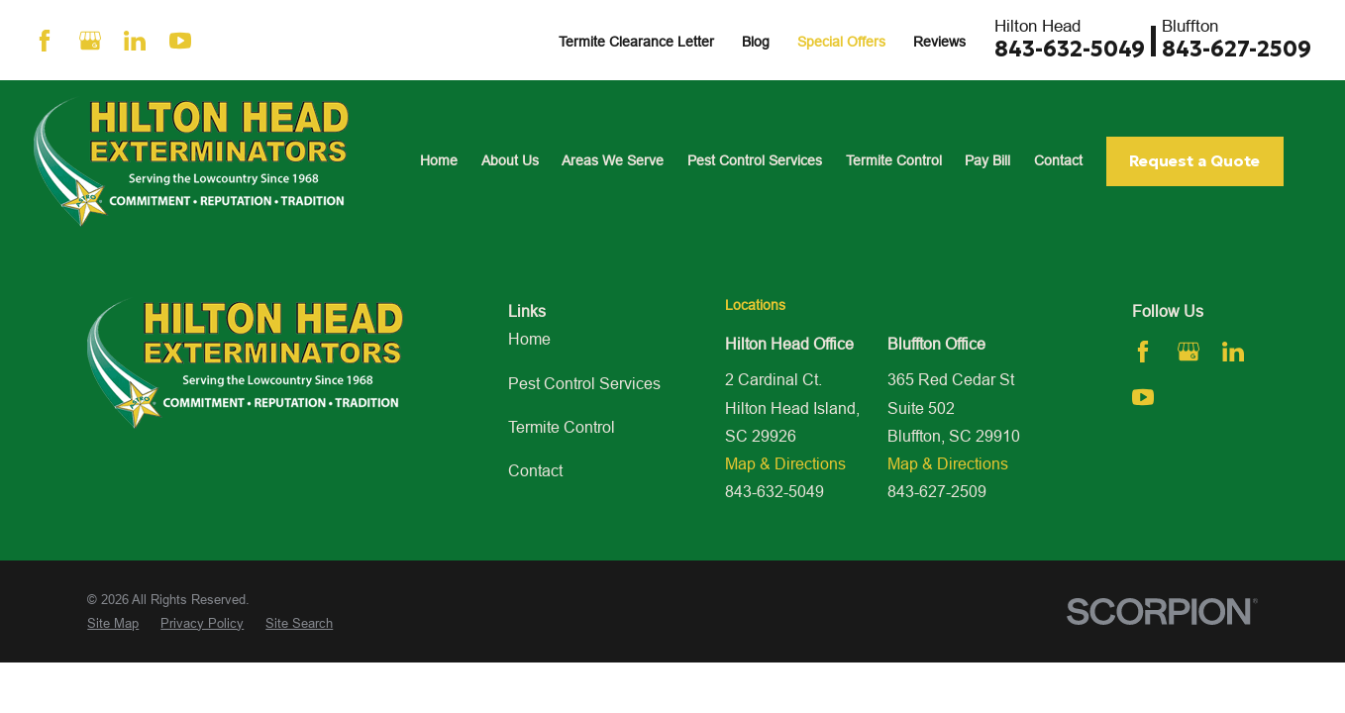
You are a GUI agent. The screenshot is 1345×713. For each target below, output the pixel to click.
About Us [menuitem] (510, 160)
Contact (535, 470)
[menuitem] (113, 624)
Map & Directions (785, 463)
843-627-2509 (1236, 49)
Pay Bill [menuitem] (987, 160)
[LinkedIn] (135, 40)
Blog (756, 42)
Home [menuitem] (439, 160)
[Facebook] (44, 40)
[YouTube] (180, 40)
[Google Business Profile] (90, 40)
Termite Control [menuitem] (894, 160)
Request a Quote (1194, 161)
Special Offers (841, 42)
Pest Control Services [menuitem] (754, 160)
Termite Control (561, 427)
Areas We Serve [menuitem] (613, 160)
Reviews (939, 42)
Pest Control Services (584, 383)
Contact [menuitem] (1058, 160)
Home (529, 339)
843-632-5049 (1069, 49)
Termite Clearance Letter (636, 42)
